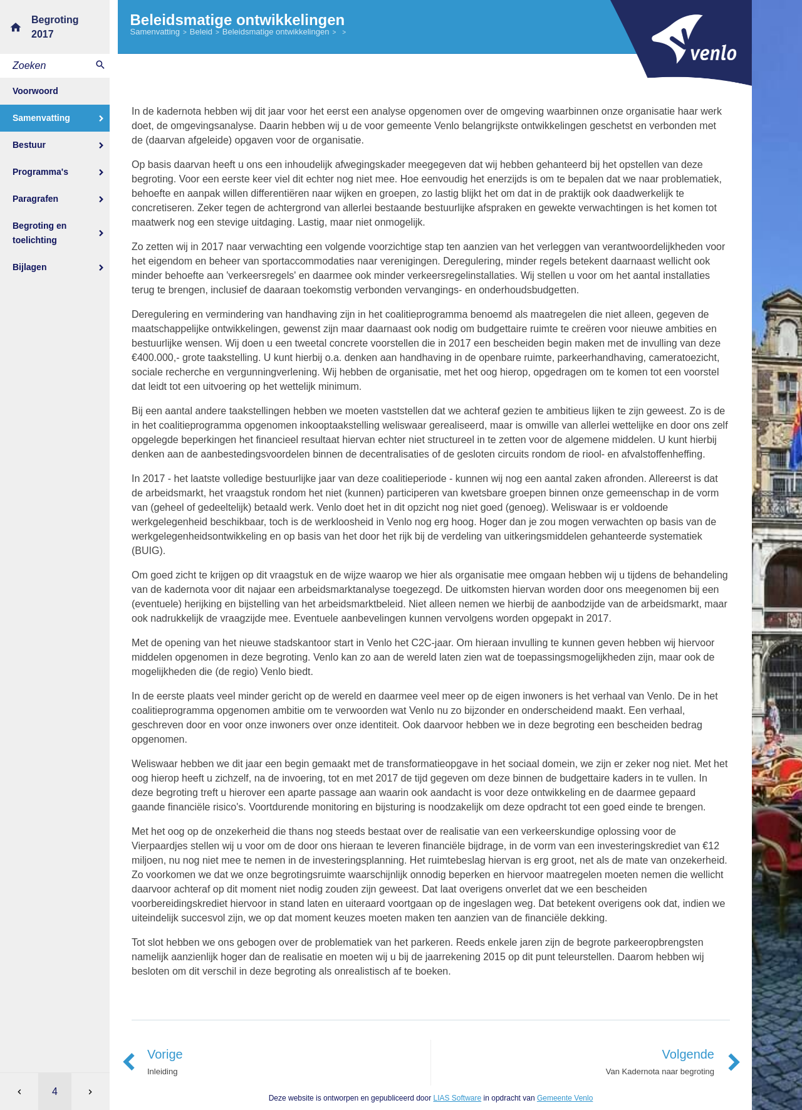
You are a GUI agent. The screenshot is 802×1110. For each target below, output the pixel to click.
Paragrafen (35, 199)
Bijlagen (29, 267)
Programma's (40, 172)
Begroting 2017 (55, 26)
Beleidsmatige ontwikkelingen (276, 31)
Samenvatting (41, 118)
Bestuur (29, 145)
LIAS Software (457, 1098)
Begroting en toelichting (39, 233)
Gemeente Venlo (565, 1098)
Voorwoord (35, 91)
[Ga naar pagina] (54, 1091)
